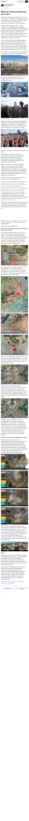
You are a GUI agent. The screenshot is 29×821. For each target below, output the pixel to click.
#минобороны (20, 581)
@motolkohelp (5, 98)
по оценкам (16, 536)
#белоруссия (4, 583)
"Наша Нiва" (5, 148)
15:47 (3, 533)
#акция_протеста (12, 581)
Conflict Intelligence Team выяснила (18, 220)
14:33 (26, 532)
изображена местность (18, 232)
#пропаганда (11, 583)
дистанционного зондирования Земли (10, 387)
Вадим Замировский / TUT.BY (8, 118)
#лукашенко (4, 581)
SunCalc (22, 450)
